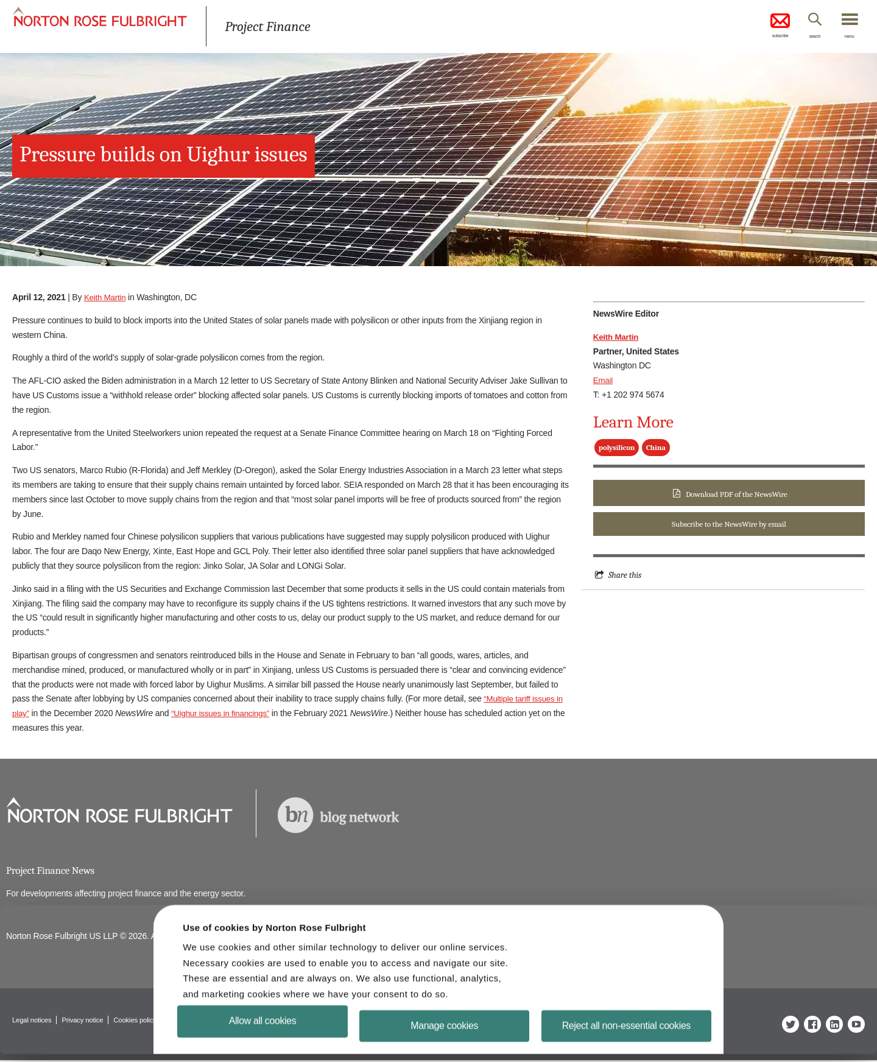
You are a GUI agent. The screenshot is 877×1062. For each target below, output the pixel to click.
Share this (625, 576)
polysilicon (617, 447)
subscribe (761, 27)
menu (846, 38)
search (804, 38)
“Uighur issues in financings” (224, 713)
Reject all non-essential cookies (626, 1033)
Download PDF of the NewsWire (736, 494)
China (656, 447)
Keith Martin (106, 297)
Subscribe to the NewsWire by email (729, 525)
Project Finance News (52, 871)
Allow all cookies (263, 1028)
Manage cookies (444, 1033)
